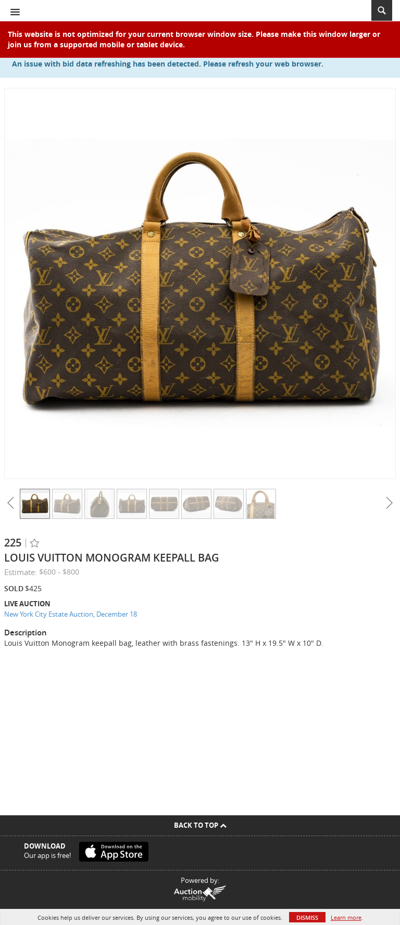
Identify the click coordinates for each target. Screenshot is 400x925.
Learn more (346, 917)
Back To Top (200, 825)
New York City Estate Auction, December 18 (70, 614)
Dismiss (307, 917)
